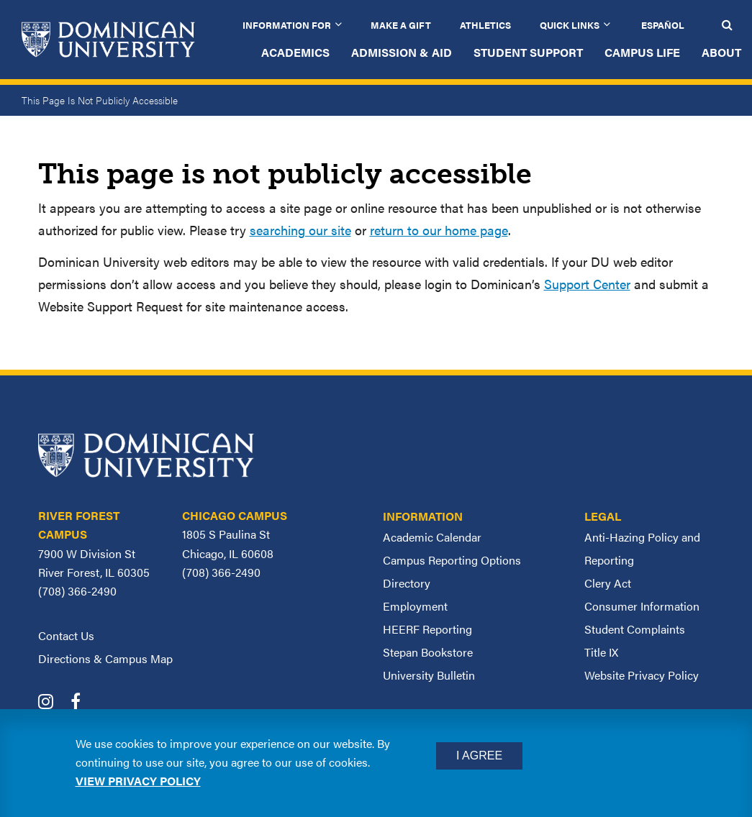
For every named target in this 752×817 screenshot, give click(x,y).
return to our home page (439, 230)
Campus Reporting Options (452, 560)
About (721, 52)
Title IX (601, 652)
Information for (287, 25)
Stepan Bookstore (428, 652)
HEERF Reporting (427, 629)
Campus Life (642, 52)
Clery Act (607, 583)
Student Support (528, 52)
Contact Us (66, 635)
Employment (415, 606)
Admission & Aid (401, 52)
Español (662, 25)
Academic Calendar (432, 537)
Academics (295, 52)
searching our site (300, 230)
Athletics (485, 25)
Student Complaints (634, 629)
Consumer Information (641, 606)
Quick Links (569, 25)
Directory (406, 583)
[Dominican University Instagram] (53, 703)
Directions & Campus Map (105, 658)
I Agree (479, 755)
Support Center (587, 284)
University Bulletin (429, 675)
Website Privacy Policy (641, 675)
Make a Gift (401, 25)
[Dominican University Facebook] (83, 703)
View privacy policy (138, 780)
